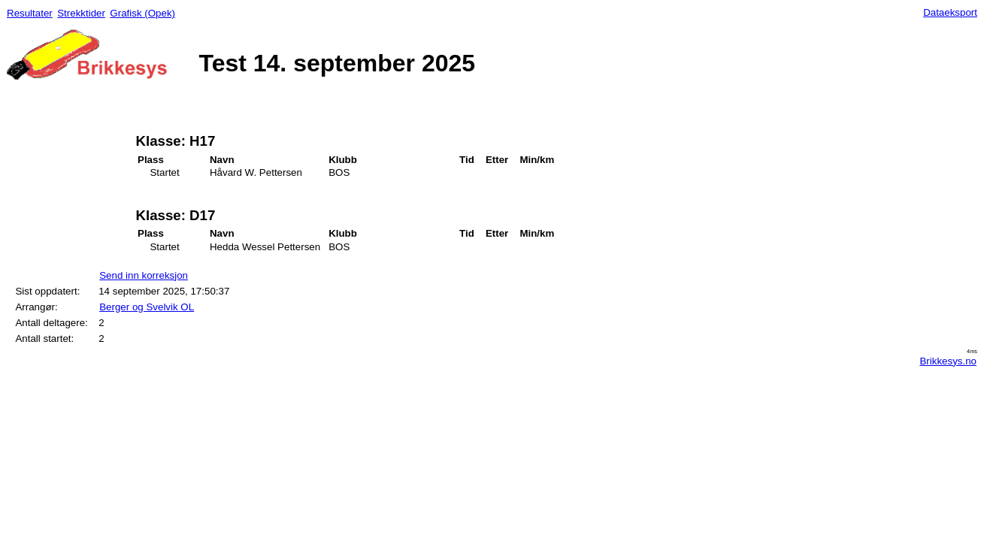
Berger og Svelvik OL (146, 307)
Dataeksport (950, 12)
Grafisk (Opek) (142, 13)
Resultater (30, 13)
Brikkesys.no (947, 361)
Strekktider (81, 13)
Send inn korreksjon (143, 275)
